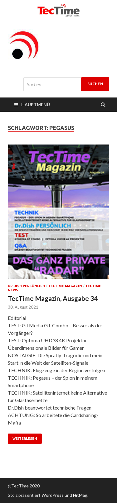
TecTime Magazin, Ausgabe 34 (53, 298)
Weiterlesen (24, 438)
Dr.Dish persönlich (26, 286)
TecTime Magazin (65, 286)
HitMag (80, 495)
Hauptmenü (35, 104)
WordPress (52, 495)
